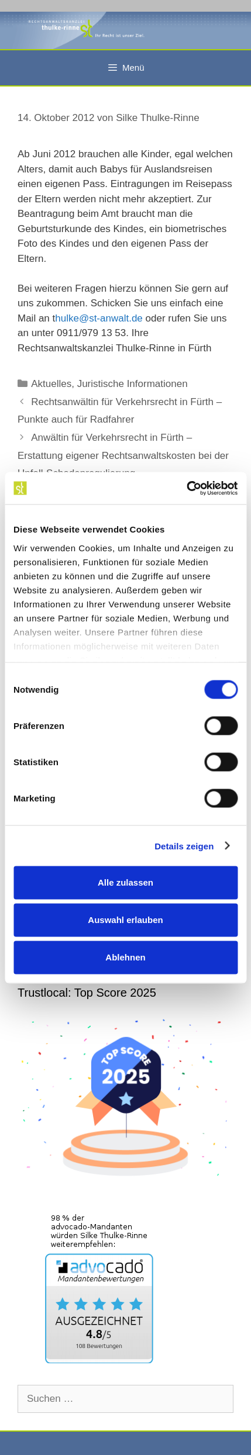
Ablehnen (125, 957)
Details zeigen (184, 846)
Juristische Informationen (132, 383)
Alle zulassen (125, 882)
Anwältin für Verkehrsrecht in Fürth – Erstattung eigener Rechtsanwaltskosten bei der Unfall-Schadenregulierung (123, 455)
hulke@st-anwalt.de (99, 318)
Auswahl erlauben (125, 920)
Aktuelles (51, 383)
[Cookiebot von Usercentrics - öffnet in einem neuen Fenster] (186, 488)
